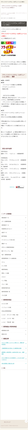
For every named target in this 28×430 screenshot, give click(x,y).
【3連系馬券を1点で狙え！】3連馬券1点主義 (11, 348)
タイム (3, 262)
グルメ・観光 (5, 284)
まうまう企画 (5, 303)
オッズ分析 (4, 265)
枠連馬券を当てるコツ (7, 228)
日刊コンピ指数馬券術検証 (8, 247)
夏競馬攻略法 (5, 269)
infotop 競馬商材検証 (6, 311)
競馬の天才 (4, 334)
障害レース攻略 (5, 273)
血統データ (4, 232)
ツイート (12, 187)
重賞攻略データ (5, 217)
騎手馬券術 (4, 236)
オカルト (4, 276)
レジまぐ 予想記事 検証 (8, 322)
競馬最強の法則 (5, 330)
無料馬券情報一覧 (6, 291)
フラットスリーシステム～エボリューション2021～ (13, 1)
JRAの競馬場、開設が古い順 (8, 363)
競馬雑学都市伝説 (6, 288)
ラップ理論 (4, 280)
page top (26, 421)
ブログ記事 (4, 295)
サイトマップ (7, 422)
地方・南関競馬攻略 (6, 254)
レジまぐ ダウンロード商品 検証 (10, 314)
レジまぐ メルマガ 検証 (8, 318)
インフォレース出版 (6, 307)
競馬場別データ (5, 225)
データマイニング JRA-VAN (8, 239)
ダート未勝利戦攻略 (6, 221)
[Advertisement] (14, 199)
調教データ (4, 243)
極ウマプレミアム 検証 (7, 251)
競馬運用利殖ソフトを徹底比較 (9, 258)
